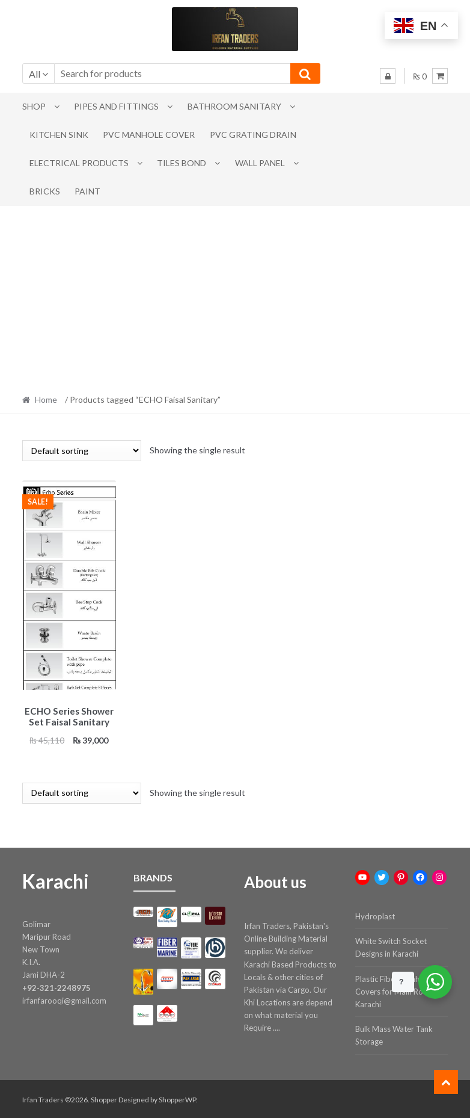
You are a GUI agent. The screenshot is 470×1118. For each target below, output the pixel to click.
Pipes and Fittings (116, 106)
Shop (34, 106)
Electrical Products (79, 163)
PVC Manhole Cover (149, 134)
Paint (87, 191)
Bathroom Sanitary (234, 106)
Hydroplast (375, 914)
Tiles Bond (181, 163)
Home (46, 399)
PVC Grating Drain (253, 134)
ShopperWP (177, 1097)
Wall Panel (260, 163)
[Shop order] (81, 450)
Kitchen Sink (58, 134)
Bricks (44, 191)
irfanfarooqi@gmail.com (64, 998)
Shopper (104, 1097)
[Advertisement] (235, 296)
